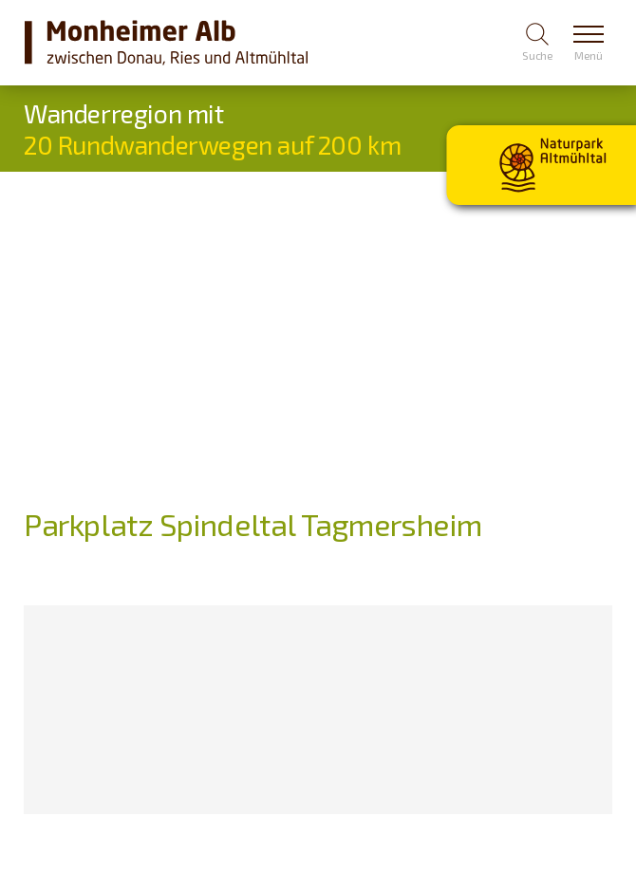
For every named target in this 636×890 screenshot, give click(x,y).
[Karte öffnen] (121, 709)
